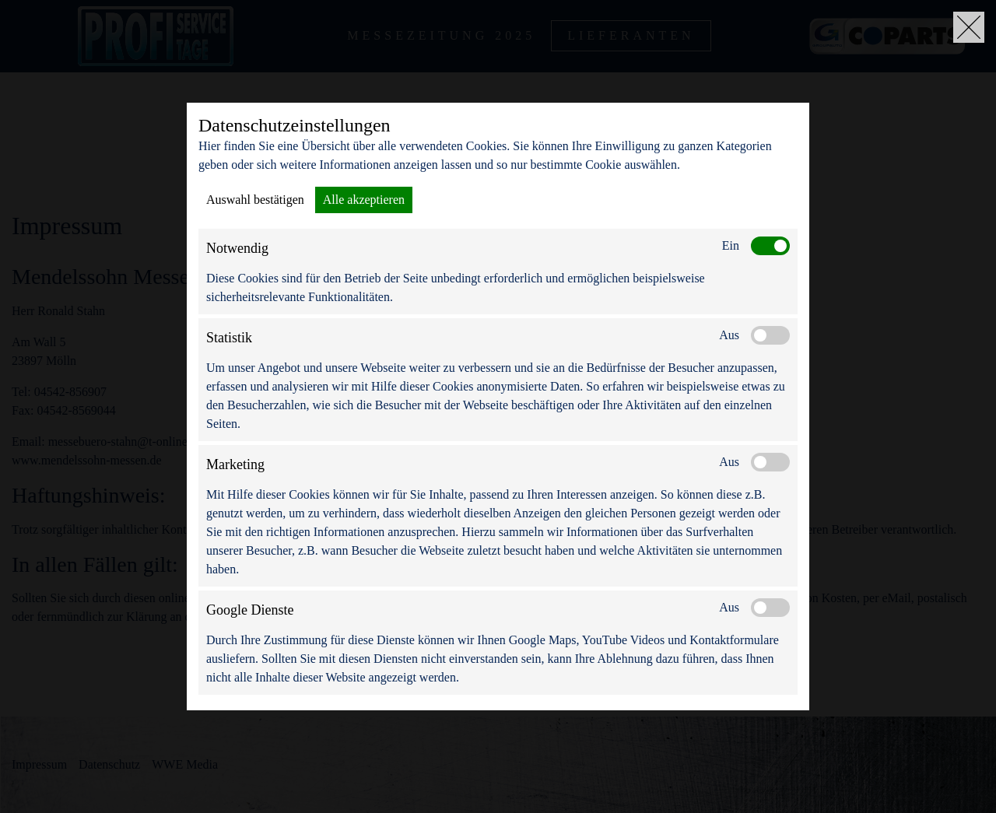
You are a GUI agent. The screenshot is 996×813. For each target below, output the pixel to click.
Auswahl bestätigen (255, 199)
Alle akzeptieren (364, 199)
